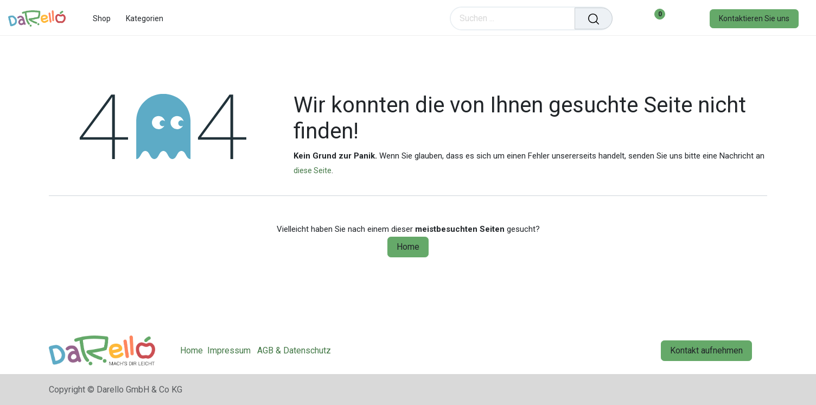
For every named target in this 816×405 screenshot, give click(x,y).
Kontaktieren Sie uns (754, 18)
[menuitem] (101, 18)
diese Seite (312, 170)
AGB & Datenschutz (294, 350)
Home (408, 247)
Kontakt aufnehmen (706, 350)
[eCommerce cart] (628, 18)
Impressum (229, 350)
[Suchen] (594, 18)
